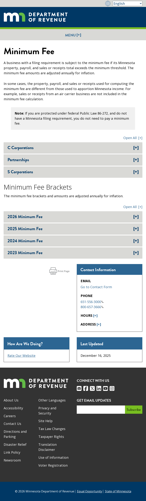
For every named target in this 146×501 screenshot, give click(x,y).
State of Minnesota (118, 491)
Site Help (45, 421)
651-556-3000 (92, 302)
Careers (10, 416)
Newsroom (12, 460)
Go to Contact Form (96, 287)
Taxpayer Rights (51, 436)
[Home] (36, 17)
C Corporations (73, 147)
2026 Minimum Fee (73, 216)
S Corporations (73, 172)
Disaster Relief (15, 444)
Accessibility (13, 408)
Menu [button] (73, 35)
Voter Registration (53, 465)
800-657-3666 (92, 307)
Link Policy (12, 452)
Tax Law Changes (51, 429)
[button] (132, 138)
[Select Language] (127, 3)
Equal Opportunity (89, 491)
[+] (95, 315)
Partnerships (73, 159)
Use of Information (53, 457)
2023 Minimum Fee (73, 252)
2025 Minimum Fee (73, 228)
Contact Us (12, 423)
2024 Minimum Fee (73, 241)
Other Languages (52, 400)
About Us (11, 400)
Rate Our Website (21, 355)
